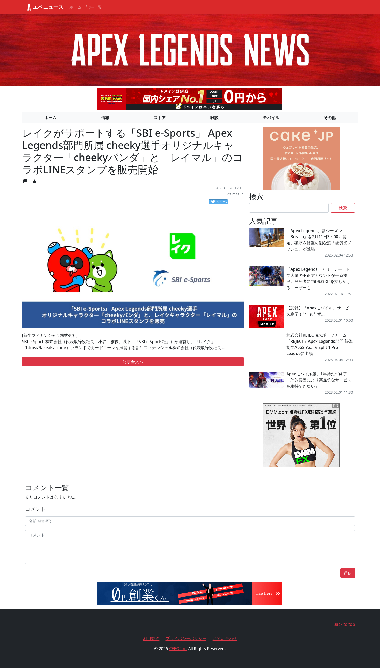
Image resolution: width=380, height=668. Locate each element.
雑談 (214, 117)
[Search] (289, 208)
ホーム (75, 7)
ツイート (219, 201)
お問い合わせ (225, 638)
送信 (348, 573)
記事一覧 (94, 7)
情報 (105, 117)
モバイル (271, 117)
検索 (343, 208)
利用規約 (151, 638)
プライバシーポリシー (186, 638)
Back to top (344, 624)
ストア (159, 117)
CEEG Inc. (178, 648)
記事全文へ (133, 361)
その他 (329, 117)
